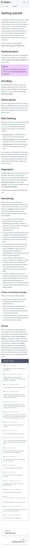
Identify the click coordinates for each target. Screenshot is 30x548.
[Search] (24, 2)
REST (7, 26)
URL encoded (15, 184)
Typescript (24, 37)
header (19, 175)
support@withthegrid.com (19, 71)
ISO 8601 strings (6, 91)
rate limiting (10, 122)
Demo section (5, 112)
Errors (9, 163)
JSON (7, 31)
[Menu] (27, 2)
